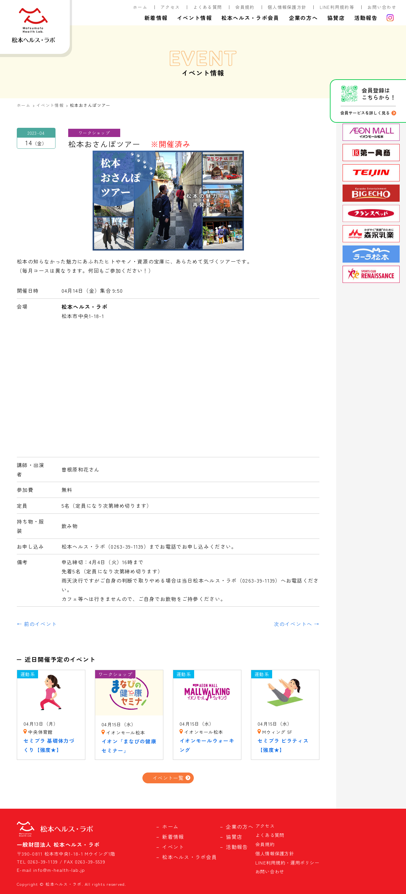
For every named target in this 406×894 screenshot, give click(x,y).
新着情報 (155, 18)
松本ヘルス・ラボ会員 (250, 18)
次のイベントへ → (296, 624)
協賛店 (336, 18)
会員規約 (245, 7)
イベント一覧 (168, 777)
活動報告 (365, 18)
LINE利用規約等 (337, 7)
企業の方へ (303, 18)
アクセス (170, 7)
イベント (173, 847)
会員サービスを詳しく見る (365, 113)
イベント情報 (194, 18)
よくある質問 (207, 7)
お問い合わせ (381, 7)
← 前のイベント (37, 624)
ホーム (140, 7)
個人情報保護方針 (287, 7)
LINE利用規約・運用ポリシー (287, 862)
